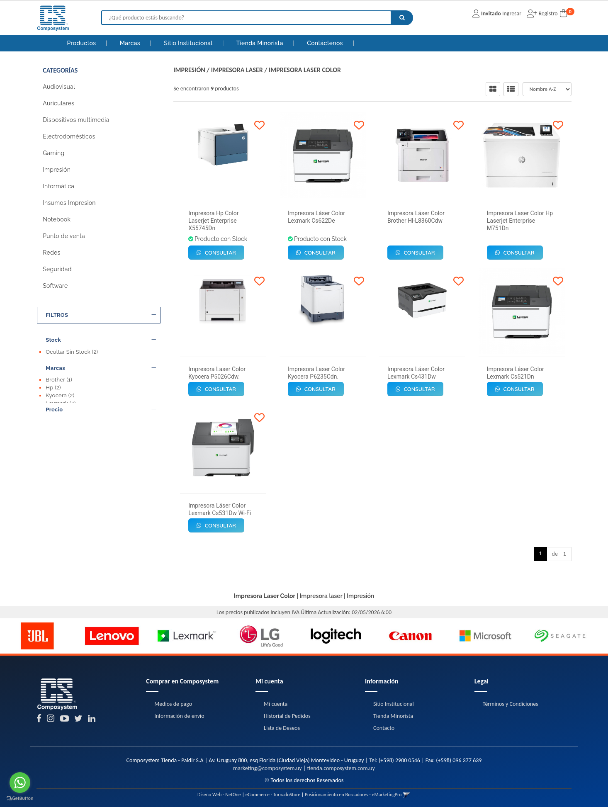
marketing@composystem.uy (267, 768)
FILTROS (101, 315)
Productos (81, 43)
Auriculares (58, 103)
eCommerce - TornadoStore (273, 794)
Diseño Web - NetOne (219, 794)
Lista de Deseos (282, 728)
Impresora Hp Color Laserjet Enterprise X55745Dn (213, 220)
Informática (58, 186)
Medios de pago (173, 703)
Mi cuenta (275, 703)
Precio (101, 417)
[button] (407, 794)
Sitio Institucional (189, 43)
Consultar (216, 252)
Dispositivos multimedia (76, 120)
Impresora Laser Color (305, 70)
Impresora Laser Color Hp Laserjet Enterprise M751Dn (520, 220)
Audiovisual (59, 86)
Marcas (131, 43)
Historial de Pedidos (287, 715)
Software (55, 285)
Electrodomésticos (69, 136)
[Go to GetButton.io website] (20, 798)
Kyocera (60, 394)
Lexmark (61, 402)
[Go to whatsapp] (20, 782)
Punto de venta (64, 236)
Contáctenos (325, 43)
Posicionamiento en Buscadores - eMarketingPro (353, 794)
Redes (51, 252)
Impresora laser (237, 70)
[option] (37, 635)
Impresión (57, 169)
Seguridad (57, 269)
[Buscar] (402, 17)
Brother (59, 378)
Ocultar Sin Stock (72, 352)
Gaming (53, 153)
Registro (547, 13)
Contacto (383, 728)
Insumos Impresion (69, 202)
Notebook (57, 219)
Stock (101, 340)
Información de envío (179, 715)
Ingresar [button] (511, 13)
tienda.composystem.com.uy (341, 768)
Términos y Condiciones (510, 703)
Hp (53, 386)
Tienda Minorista (260, 43)
